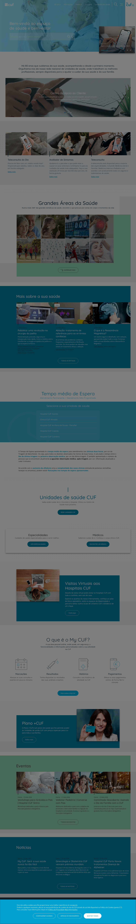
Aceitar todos (92, 916)
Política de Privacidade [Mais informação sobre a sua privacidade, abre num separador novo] (56, 910)
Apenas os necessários (70, 916)
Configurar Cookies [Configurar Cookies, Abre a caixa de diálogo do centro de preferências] (44, 916)
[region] (68, 911)
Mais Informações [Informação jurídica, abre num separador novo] (71, 910)
